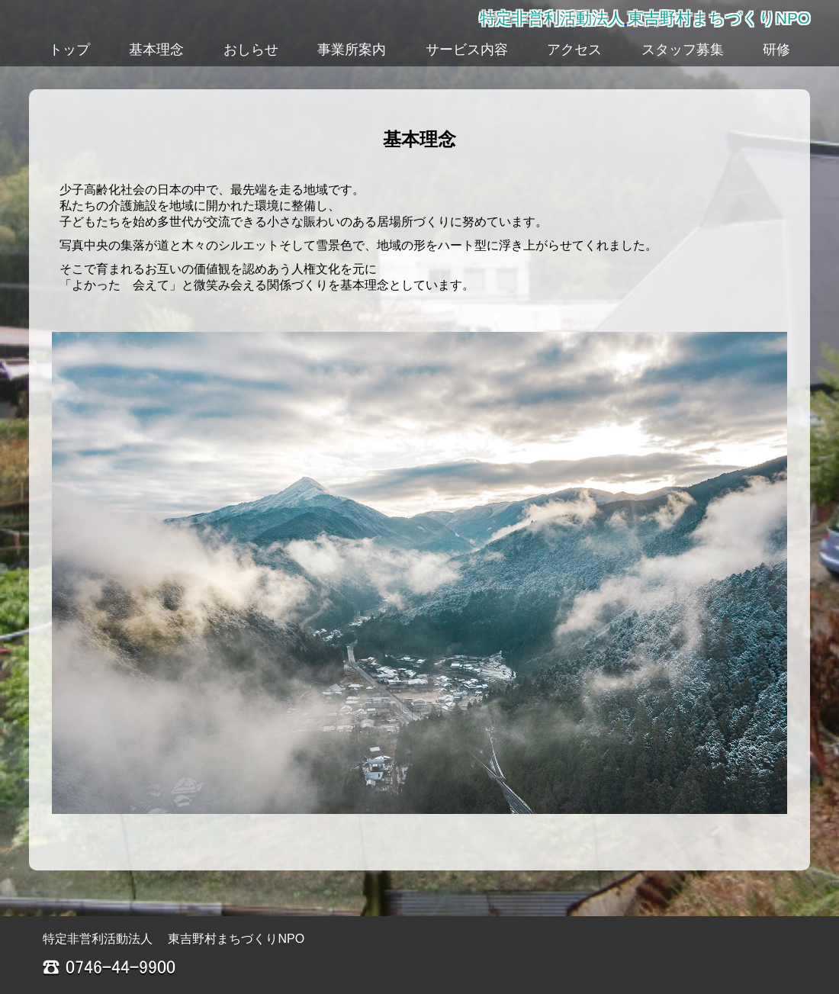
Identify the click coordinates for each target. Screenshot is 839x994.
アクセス (574, 49)
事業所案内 (351, 49)
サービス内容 (467, 49)
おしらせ (250, 49)
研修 (776, 49)
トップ (69, 49)
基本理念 (156, 49)
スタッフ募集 (682, 49)
